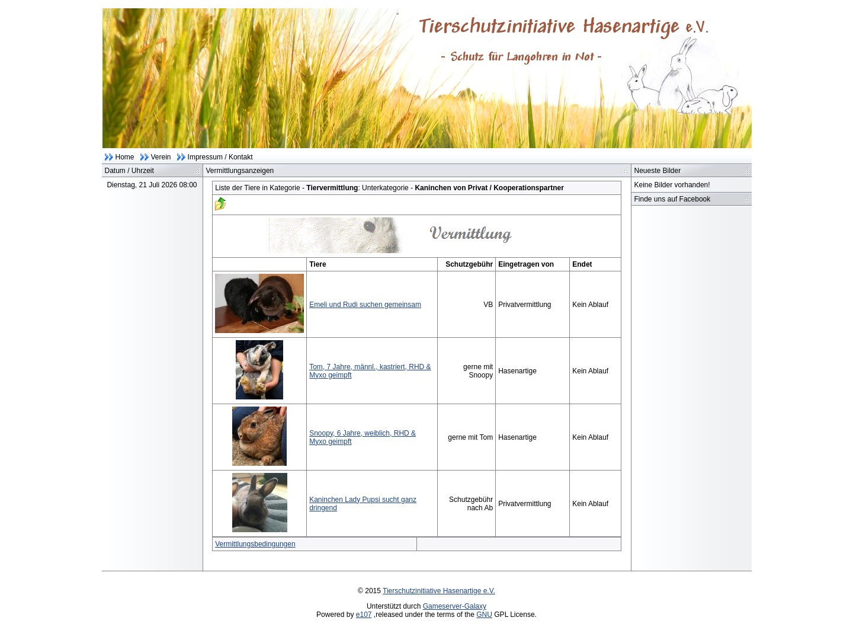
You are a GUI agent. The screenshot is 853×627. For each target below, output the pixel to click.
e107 (364, 614)
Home (125, 157)
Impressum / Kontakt (220, 157)
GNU (484, 614)
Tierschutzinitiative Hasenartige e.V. (439, 591)
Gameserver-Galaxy (454, 606)
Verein (161, 157)
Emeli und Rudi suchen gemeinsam (365, 304)
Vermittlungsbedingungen (255, 544)
